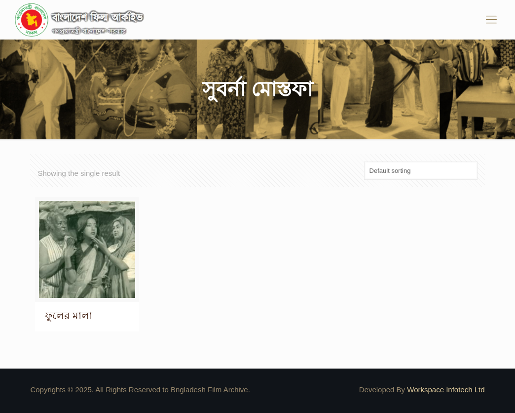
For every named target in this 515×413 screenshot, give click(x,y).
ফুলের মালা (69, 315)
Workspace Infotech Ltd (445, 389)
